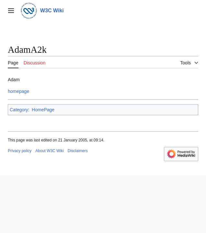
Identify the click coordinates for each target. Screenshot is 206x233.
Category (19, 109)
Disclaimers (78, 151)
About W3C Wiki (49, 151)
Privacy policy (19, 151)
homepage (18, 91)
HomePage (43, 109)
